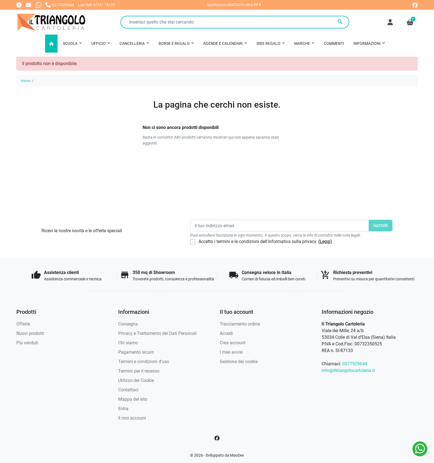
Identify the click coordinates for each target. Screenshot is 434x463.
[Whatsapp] (38, 4)
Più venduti (27, 342)
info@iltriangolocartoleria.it (348, 370)
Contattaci (128, 389)
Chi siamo (128, 342)
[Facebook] (217, 438)
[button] (410, 22)
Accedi (226, 333)
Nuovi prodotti (30, 333)
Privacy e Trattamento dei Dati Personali (157, 333)
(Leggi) (325, 241)
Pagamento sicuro (136, 352)
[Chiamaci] (59, 4)
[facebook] (415, 4)
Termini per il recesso (138, 371)
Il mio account (132, 418)
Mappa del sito (132, 399)
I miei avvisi (231, 352)
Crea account (233, 342)
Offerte (23, 324)
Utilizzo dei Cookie (136, 380)
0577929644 (354, 363)
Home (25, 81)
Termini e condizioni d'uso (143, 361)
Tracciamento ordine (240, 324)
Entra (123, 408)
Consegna (128, 324)
